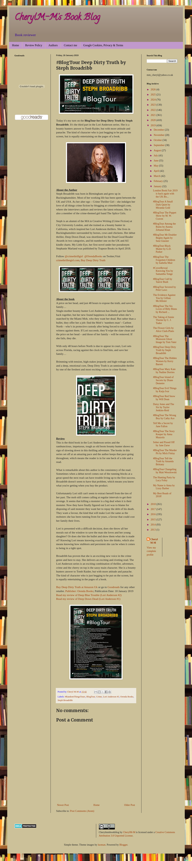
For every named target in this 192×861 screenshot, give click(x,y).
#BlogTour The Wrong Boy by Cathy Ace (164, 417)
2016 (153, 514)
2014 (153, 524)
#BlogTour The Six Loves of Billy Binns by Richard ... (165, 309)
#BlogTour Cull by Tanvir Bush (162, 280)
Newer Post (63, 805)
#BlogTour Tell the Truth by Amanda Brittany (163, 461)
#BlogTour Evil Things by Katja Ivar (164, 390)
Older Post (129, 805)
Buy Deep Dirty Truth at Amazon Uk (76, 587)
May (156, 165)
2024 (153, 99)
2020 (153, 120)
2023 (153, 104)
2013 (153, 529)
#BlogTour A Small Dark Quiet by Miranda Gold (163, 204)
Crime (99, 696)
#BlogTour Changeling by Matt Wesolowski (165, 471)
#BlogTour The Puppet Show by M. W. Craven (164, 215)
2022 (153, 110)
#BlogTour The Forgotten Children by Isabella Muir (164, 260)
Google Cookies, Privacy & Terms (103, 45)
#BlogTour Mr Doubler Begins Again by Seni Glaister (165, 237)
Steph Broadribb (65, 700)
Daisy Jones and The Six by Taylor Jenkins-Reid (163, 407)
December (159, 129)
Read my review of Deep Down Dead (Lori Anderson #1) (88, 598)
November (159, 135)
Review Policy (33, 45)
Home (15, 45)
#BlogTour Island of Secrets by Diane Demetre (163, 380)
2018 (153, 504)
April (157, 171)
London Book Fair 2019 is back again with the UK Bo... (165, 193)
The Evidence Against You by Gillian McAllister (164, 298)
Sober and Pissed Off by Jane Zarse (163, 444)
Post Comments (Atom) (82, 811)
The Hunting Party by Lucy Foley (164, 479)
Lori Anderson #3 (111, 696)
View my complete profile (151, 551)
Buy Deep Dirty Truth (93, 260)
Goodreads (114, 587)
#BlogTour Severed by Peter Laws (164, 288)
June (156, 160)
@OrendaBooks (93, 256)
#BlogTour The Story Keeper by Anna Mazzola (164, 434)
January (158, 186)
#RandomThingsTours (75, 696)
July (156, 155)
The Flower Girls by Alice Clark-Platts (163, 329)
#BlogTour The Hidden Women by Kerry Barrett (165, 361)
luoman (101, 844)
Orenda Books (126, 696)
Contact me (70, 45)
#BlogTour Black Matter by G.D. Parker (162, 248)
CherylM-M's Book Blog (57, 18)
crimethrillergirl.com (67, 260)
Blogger (123, 844)
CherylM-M (129, 832)
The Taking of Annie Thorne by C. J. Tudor (163, 320)
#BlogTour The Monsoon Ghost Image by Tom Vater (164, 339)
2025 (153, 94)
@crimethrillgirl (74, 256)
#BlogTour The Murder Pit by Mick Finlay (165, 452)
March (157, 176)
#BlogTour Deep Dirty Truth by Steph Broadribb (164, 350)
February (158, 181)
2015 (153, 519)
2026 (153, 89)
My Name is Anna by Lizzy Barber (164, 487)
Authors (53, 45)
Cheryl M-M (154, 541)
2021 (153, 115)
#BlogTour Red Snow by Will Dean (164, 398)
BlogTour (90, 696)
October (158, 140)
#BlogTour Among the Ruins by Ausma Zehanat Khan (164, 226)
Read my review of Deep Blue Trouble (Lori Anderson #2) (89, 595)
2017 (153, 509)
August (158, 150)
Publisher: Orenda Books (79, 591)
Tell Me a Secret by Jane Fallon (163, 425)
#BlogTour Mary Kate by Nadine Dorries (164, 371)
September (159, 145)
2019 (153, 125)
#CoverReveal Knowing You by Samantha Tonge (163, 271)
